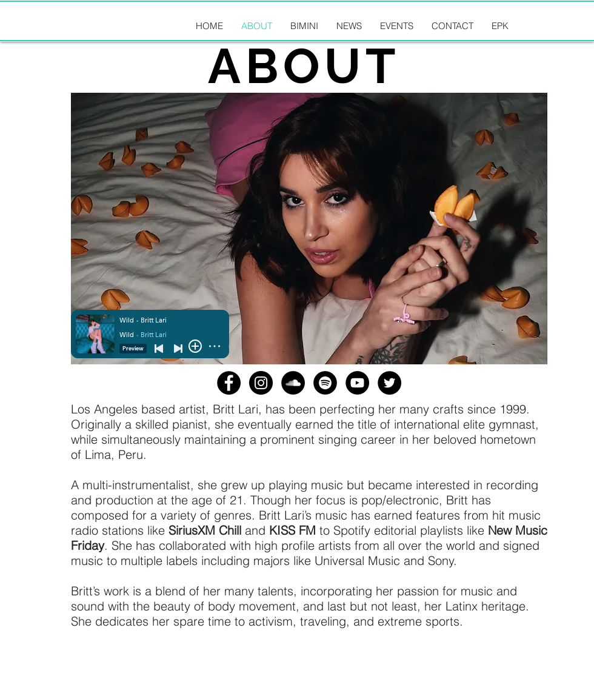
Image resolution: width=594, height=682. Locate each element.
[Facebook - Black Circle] (229, 383)
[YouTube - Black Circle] (357, 383)
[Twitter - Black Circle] (389, 383)
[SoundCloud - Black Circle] (293, 383)
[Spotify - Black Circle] (325, 383)
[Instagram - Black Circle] (261, 383)
